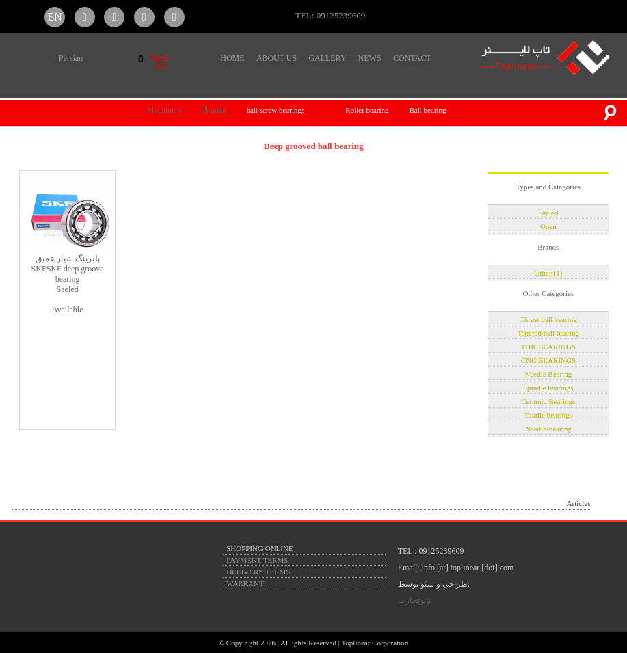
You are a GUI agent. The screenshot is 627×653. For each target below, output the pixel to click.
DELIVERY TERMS (258, 572)
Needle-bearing (548, 429)
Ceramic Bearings (548, 401)
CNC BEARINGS (548, 360)
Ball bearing (428, 110)
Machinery (164, 110)
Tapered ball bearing (548, 333)
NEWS (370, 58)
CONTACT (412, 58)
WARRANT (244, 583)
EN (54, 17)
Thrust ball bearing (548, 319)
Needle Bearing (548, 374)
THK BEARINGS (548, 347)
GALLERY (327, 58)
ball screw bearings (275, 110)
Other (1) (549, 273)
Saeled (548, 213)
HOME (232, 58)
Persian (71, 58)
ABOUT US (276, 58)
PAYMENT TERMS (257, 560)
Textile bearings (548, 415)
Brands (214, 110)
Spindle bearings (548, 388)
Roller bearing (366, 110)
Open (548, 226)
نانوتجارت (414, 600)
